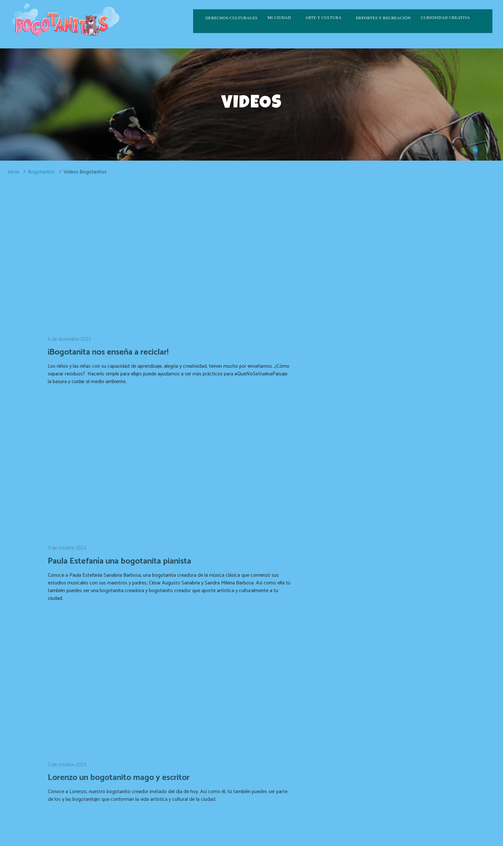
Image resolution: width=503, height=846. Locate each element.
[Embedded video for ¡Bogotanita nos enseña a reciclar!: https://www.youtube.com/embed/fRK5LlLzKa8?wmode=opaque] (147, 249)
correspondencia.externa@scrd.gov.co (410, 819)
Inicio (13, 172)
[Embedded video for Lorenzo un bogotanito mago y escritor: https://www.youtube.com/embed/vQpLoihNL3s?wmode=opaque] (147, 441)
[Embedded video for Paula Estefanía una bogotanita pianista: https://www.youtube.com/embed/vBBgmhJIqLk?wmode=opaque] (355, 249)
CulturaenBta (252, 830)
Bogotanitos (41, 172)
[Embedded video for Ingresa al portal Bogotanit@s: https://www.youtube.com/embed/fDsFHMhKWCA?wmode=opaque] (147, 635)
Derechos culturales (231, 18)
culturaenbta (289, 830)
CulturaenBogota (210, 830)
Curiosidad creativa (445, 17)
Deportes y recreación (383, 18)
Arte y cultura (323, 17)
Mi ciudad (279, 17)
